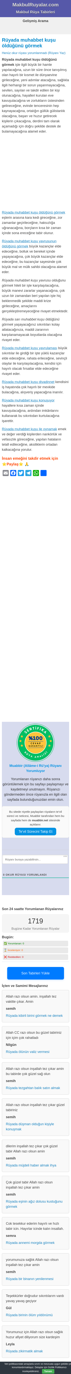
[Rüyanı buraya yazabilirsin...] (35, 859)
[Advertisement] (35, 172)
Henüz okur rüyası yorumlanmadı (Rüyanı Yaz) (34, 53)
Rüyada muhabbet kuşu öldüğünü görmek (33, 212)
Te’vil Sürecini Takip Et (35, 831)
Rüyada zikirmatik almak (24, 1351)
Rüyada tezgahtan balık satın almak (33, 1088)
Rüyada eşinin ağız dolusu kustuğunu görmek (34, 1204)
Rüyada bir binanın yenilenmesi (29, 1279)
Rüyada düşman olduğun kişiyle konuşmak (30, 1126)
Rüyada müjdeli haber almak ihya (31, 1165)
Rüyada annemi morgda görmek (30, 1243)
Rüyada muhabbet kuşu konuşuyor (28, 400)
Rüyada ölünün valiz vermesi (27, 1052)
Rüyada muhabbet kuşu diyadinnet (28, 382)
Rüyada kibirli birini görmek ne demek (34, 1016)
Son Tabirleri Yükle (35, 973)
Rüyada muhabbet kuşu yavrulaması (29, 348)
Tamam (48, 1371)
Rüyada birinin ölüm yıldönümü (29, 1315)
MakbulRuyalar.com (35, 5)
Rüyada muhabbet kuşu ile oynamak (29, 429)
